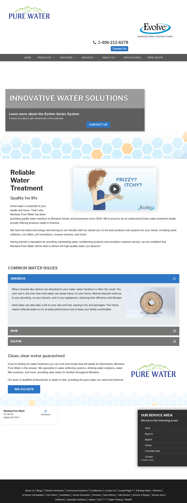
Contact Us (119, 15)
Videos (109, 458)
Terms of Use (113, 480)
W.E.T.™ (119, 458)
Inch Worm (74, 453)
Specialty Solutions (94, 458)
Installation (87, 453)
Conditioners (101, 449)
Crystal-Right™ (131, 449)
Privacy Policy (96, 480)
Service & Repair (46, 458)
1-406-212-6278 (110, 9)
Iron (14, 292)
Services (87, 32)
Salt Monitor (147, 453)
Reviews (119, 453)
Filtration (38, 453)
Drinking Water (148, 449)
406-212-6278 (24, 348)
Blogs (45, 449)
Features (66, 32)
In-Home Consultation (56, 453)
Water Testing (133, 458)
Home (27, 32)
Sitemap (126, 480)
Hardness (18, 239)
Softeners (77, 458)
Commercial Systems (82, 449)
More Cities (148, 427)
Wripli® (145, 458)
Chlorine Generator (59, 449)
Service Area (132, 32)
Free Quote (155, 32)
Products (44, 32)
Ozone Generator (104, 453)
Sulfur (16, 302)
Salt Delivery (132, 453)
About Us (108, 32)
